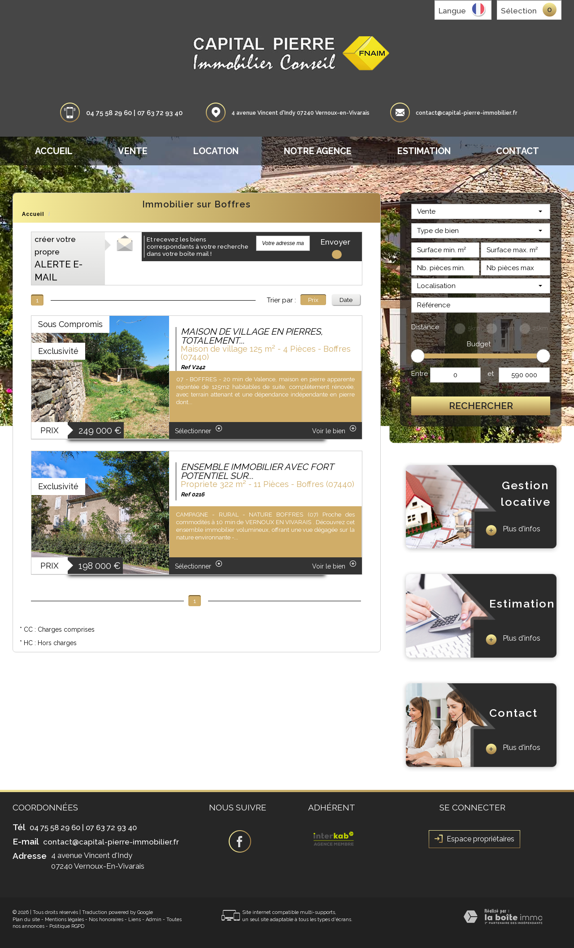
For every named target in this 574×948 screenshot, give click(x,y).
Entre (419, 374)
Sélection (519, 10)
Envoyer (335, 244)
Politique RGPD (66, 926)
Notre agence (318, 151)
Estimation (424, 151)
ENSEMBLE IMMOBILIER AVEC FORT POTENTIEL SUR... (257, 471)
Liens (134, 919)
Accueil (54, 151)
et (490, 374)
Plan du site (26, 919)
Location (216, 151)
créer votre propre (59, 259)
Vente (133, 151)
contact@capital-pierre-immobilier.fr (466, 113)
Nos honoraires (106, 919)
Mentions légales (64, 919)
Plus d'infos (512, 530)
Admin (153, 919)
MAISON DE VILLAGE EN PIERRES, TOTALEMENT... (252, 336)
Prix (313, 299)
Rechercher (481, 405)
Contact (517, 151)
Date (345, 299)
